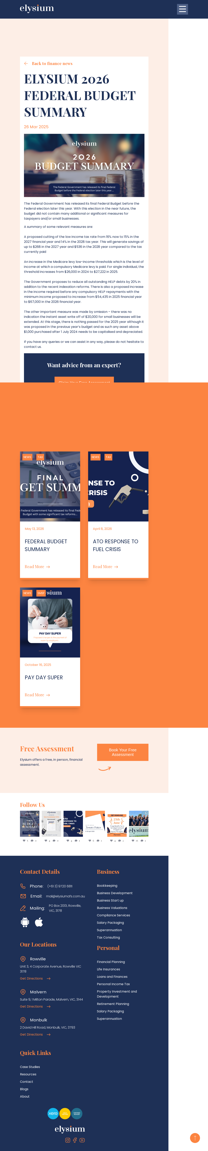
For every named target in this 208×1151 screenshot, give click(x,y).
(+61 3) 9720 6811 (59, 861)
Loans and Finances (125, 951)
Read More (37, 537)
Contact (26, 1047)
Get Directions (35, 944)
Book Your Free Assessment (159, 729)
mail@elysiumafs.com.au (65, 871)
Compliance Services (126, 890)
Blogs (24, 1054)
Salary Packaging (123, 897)
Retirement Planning (126, 973)
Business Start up (123, 875)
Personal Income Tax (126, 958)
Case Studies (30, 1032)
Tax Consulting (121, 912)
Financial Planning (124, 936)
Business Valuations (125, 882)
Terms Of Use (93, 1144)
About (25, 1062)
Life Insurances (121, 944)
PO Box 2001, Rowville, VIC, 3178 (72, 881)
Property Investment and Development (141, 966)
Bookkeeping (120, 860)
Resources (28, 1040)
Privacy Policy (116, 1144)
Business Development (128, 867)
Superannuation (122, 904)
